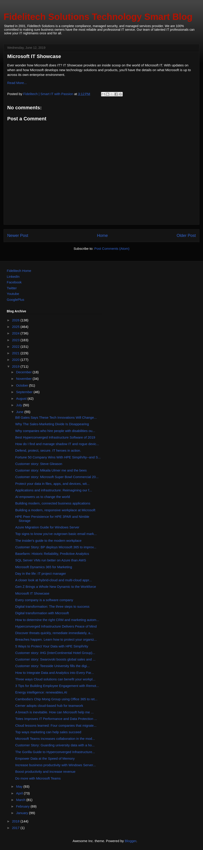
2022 (16, 346)
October (22, 385)
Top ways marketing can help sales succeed (48, 732)
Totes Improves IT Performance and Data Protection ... (56, 719)
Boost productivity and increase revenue (45, 771)
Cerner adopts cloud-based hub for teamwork (49, 706)
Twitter (12, 288)
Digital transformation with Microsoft (42, 613)
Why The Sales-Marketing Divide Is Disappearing (52, 424)
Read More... (17, 83)
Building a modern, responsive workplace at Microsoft (55, 510)
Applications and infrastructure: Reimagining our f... (53, 490)
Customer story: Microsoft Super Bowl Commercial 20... (57, 477)
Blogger (130, 841)
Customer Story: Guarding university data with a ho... (55, 745)
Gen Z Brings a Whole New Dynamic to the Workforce (55, 586)
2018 (16, 821)
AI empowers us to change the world (42, 497)
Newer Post (17, 235)
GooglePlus (15, 299)
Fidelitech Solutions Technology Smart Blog (98, 17)
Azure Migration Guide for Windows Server (47, 527)
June (20, 412)
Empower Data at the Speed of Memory (45, 758)
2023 (16, 340)
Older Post (186, 235)
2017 (16, 828)
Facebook (14, 282)
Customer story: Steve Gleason (38, 464)
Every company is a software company (44, 600)
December (24, 372)
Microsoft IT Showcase (32, 593)
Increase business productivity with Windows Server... (55, 765)
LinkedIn (13, 276)
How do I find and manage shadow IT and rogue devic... (57, 444)
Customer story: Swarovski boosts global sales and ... (55, 659)
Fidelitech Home (19, 271)
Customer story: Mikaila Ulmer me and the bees (51, 470)
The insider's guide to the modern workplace (48, 540)
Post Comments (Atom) (111, 248)
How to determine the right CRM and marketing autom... (57, 620)
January (22, 813)
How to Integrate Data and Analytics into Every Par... (54, 673)
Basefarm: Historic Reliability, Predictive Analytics (52, 554)
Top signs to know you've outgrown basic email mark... (56, 534)
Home (102, 235)
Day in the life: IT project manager (40, 573)
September (25, 392)
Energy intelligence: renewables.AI (41, 692)
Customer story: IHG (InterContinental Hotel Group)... (55, 653)
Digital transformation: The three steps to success (52, 606)
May (19, 786)
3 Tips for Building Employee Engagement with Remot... (57, 686)
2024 (16, 333)
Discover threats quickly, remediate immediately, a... (54, 633)
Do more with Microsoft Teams (38, 778)
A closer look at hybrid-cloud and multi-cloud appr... (53, 580)
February (23, 806)
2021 (16, 353)
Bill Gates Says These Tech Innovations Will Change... (56, 417)
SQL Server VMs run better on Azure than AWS (50, 560)
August (22, 398)
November (24, 379)
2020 (16, 360)
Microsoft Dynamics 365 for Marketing (43, 567)
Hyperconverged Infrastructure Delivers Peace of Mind (56, 626)
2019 (16, 366)
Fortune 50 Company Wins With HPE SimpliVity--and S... (58, 457)
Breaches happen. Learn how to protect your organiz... (56, 639)
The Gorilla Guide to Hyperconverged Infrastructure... (55, 752)
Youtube (13, 294)
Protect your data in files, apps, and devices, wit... (52, 484)
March (21, 800)
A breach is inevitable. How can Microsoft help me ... (54, 712)
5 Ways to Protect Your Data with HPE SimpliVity (51, 646)
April (20, 793)
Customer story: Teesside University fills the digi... (52, 666)
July (19, 405)
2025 (16, 327)
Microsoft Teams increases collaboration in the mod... (55, 738)
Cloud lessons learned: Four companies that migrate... (56, 725)
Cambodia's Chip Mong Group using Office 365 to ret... (56, 699)
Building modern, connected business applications (52, 503)
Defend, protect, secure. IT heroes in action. (48, 450)
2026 (16, 320)
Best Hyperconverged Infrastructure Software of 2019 (55, 437)
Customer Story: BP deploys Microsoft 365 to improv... (56, 547)
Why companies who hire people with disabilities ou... (55, 431)
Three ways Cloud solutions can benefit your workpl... (55, 679)
